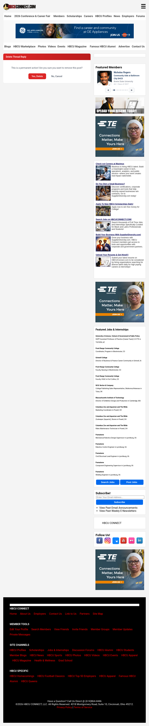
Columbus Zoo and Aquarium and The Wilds (111, 407)
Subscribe (119, 502)
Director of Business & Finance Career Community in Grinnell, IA (118, 361)
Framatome (100, 435)
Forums (140, 16)
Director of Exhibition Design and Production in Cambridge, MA (118, 401)
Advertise (124, 46)
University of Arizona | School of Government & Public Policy (118, 336)
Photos (42, 46)
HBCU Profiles (103, 16)
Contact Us (138, 46)
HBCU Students (125, 650)
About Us (25, 613)
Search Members (41, 629)
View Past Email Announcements (118, 507)
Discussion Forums (83, 650)
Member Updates (122, 629)
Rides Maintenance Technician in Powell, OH (111, 428)
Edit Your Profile (19, 629)
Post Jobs (131, 482)
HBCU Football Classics (51, 676)
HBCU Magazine (77, 46)
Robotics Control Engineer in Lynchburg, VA (111, 447)
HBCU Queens (29, 681)
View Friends (61, 629)
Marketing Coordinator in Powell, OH (109, 410)
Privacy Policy (64, 707)
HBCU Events (110, 655)
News (117, 16)
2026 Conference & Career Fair (32, 16)
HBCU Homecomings (22, 676)
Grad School (65, 660)
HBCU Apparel (129, 655)
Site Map (98, 613)
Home (7, 16)
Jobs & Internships (58, 650)
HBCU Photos (73, 655)
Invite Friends (80, 629)
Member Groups (100, 629)
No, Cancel (56, 76)
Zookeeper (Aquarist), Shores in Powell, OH (111, 419)
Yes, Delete (37, 76)
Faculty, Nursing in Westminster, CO (108, 370)
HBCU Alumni (105, 650)
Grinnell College (101, 358)
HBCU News (37, 655)
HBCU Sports (54, 655)
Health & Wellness (44, 660)
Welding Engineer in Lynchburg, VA (108, 475)
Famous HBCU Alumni (103, 46)
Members (59, 16)
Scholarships (74, 16)
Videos (52, 46)
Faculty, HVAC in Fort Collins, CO (107, 379)
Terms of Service (83, 707)
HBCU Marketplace (24, 46)
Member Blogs (18, 655)
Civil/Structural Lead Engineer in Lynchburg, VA (112, 456)
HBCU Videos (92, 655)
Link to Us (70, 613)
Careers (88, 16)
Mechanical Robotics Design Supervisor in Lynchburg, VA (116, 438)
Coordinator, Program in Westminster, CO (110, 351)
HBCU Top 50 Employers (82, 676)
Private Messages (20, 634)
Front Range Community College (107, 348)
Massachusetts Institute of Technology (110, 398)
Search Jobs (107, 482)
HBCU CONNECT (111, 523)
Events (61, 46)
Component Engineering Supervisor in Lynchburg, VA (114, 465)
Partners (85, 613)
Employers (128, 16)
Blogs (7, 46)
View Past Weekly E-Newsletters (117, 510)
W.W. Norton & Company (104, 385)
